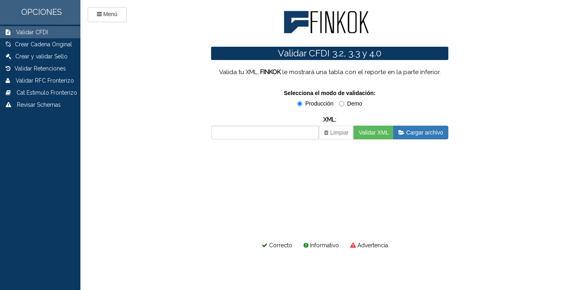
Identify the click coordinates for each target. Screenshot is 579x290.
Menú (110, 14)
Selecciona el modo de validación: (330, 93)
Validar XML (374, 132)
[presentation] (266, 167)
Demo (350, 103)
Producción (315, 103)
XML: (329, 119)
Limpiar (336, 132)
